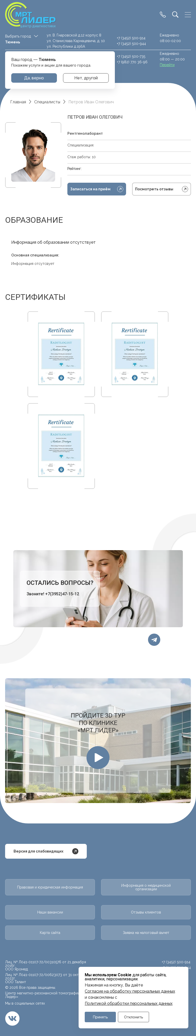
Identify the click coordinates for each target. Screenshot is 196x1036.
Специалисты (47, 102)
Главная (18, 102)
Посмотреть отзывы (161, 189)
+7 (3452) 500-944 (131, 44)
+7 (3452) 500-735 (131, 56)
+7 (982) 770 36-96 (132, 62)
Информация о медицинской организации (146, 887)
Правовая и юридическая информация (50, 887)
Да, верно (34, 78)
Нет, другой (86, 78)
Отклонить (133, 1017)
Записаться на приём (96, 189)
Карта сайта (50, 933)
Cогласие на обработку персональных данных (130, 991)
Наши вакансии (50, 912)
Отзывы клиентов (146, 912)
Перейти (167, 65)
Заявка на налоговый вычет (146, 933)
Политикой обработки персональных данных (129, 1004)
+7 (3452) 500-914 (131, 38)
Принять (100, 1017)
